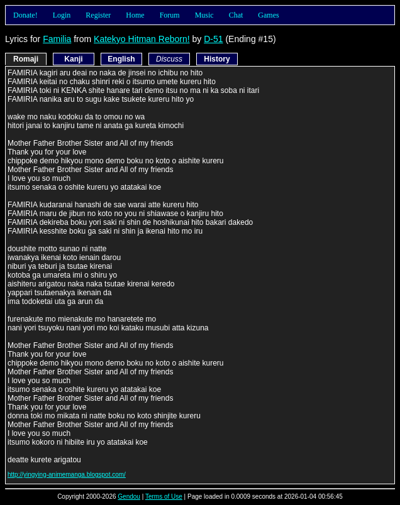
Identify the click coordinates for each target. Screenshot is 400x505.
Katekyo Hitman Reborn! (142, 39)
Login (62, 15)
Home (135, 15)
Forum (170, 15)
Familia (57, 39)
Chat (236, 15)
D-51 (213, 39)
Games (268, 15)
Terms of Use (163, 496)
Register (98, 15)
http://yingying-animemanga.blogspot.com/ (67, 474)
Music (204, 15)
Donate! (25, 15)
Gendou (129, 496)
